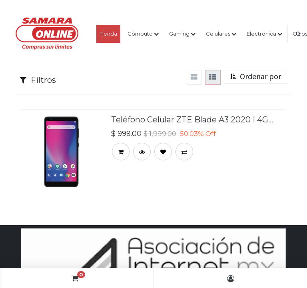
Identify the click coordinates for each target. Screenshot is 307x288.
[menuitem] (108, 34)
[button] (255, 77)
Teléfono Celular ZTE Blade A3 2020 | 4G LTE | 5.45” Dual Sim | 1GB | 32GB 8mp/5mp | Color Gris (189, 118)
